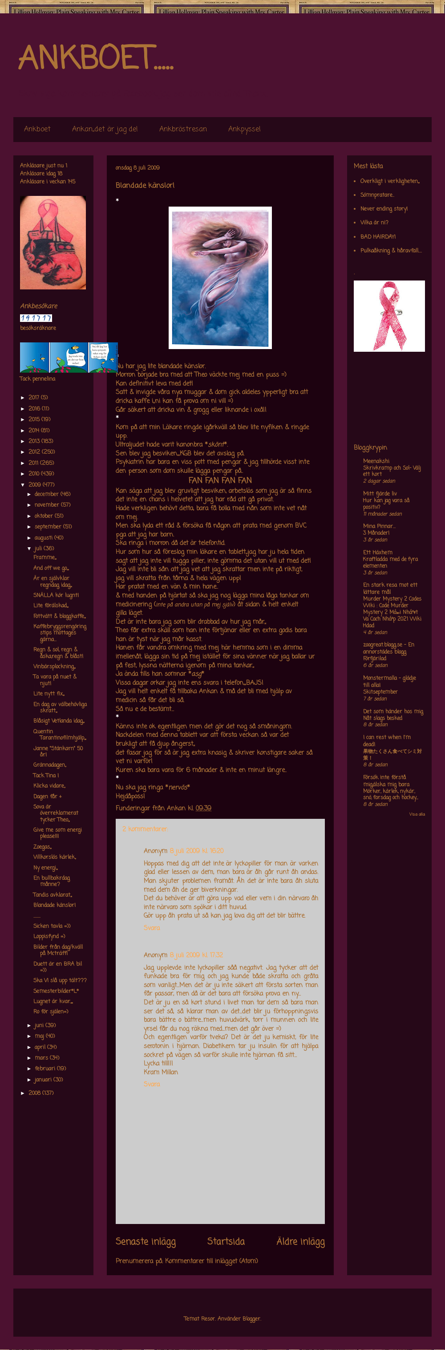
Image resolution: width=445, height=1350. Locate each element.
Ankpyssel (244, 129)
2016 (35, 409)
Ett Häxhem (377, 553)
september (49, 527)
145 (71, 182)
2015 (34, 420)
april (41, 1048)
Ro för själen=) (50, 1012)
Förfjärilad (374, 659)
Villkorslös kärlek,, (54, 858)
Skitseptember (380, 692)
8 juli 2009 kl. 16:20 (196, 851)
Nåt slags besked (382, 719)
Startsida (226, 1242)
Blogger (251, 1319)
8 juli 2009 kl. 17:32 (196, 955)
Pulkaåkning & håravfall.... (391, 251)
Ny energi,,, (45, 868)
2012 (35, 452)
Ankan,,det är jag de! (105, 129)
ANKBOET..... (95, 60)
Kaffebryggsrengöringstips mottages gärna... (59, 633)
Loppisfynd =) (49, 937)
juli (39, 549)
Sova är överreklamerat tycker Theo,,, (55, 813)
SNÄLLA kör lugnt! (56, 596)
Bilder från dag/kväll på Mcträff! (58, 950)
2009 (35, 485)
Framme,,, (44, 558)
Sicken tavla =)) (51, 927)
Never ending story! (384, 209)
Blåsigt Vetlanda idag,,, (58, 721)
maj (40, 1037)
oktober (45, 516)
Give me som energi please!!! (57, 833)
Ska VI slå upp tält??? (60, 981)
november (48, 505)
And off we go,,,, (51, 569)
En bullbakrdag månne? (51, 881)
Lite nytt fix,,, (48, 694)
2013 (34, 442)
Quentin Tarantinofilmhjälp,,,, (59, 735)
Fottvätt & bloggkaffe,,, (59, 617)
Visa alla (417, 814)
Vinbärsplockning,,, (54, 667)
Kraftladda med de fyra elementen (390, 563)
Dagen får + (47, 797)
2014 (34, 431)
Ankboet (37, 129)
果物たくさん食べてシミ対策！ (392, 755)
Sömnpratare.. (377, 195)
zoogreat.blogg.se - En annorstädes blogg (388, 648)
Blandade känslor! (54, 906)
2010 (34, 474)
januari (44, 1080)
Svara (152, 928)
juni (40, 1026)
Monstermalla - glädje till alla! (389, 682)
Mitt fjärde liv (380, 494)
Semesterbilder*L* (56, 992)
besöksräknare (38, 329)
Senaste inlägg (146, 1242)
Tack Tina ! (46, 776)
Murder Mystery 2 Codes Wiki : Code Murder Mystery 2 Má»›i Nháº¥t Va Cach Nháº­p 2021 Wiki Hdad (392, 612)
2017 (34, 398)
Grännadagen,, (49, 765)
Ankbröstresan (183, 129)
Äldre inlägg (300, 1242)
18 (59, 174)
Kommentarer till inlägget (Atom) (211, 1261)
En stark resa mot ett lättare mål (390, 589)
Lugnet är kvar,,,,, (53, 1002)
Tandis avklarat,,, (52, 895)
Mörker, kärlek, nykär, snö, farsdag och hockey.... (390, 795)
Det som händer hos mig (393, 712)
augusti (44, 538)
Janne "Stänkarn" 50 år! (58, 752)
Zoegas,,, (42, 847)
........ (36, 916)
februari (46, 1069)
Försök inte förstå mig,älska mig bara (386, 781)
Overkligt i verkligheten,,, (389, 182)
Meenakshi (376, 462)
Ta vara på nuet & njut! (55, 680)
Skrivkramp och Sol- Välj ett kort (392, 471)
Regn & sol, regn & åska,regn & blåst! (58, 653)
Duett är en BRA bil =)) (57, 967)
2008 (35, 1094)
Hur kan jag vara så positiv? (386, 504)
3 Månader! (376, 533)
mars (42, 1058)
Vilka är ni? (374, 223)
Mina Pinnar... (379, 527)
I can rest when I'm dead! (387, 741)
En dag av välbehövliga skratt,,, (60, 708)
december (48, 495)
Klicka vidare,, (49, 786)
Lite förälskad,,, (50, 606)
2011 (34, 463)
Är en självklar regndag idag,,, (52, 582)
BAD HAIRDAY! (378, 237)
